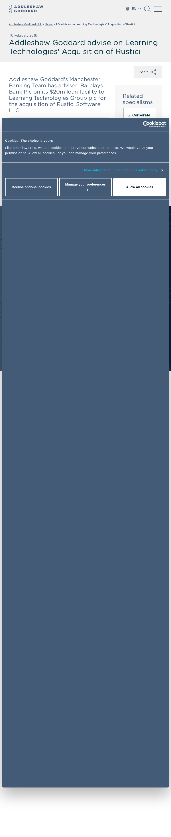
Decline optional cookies (31, 187)
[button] (147, 10)
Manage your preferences (85, 186)
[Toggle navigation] (158, 9)
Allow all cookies (139, 187)
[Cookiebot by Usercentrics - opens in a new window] (146, 124)
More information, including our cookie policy (120, 170)
